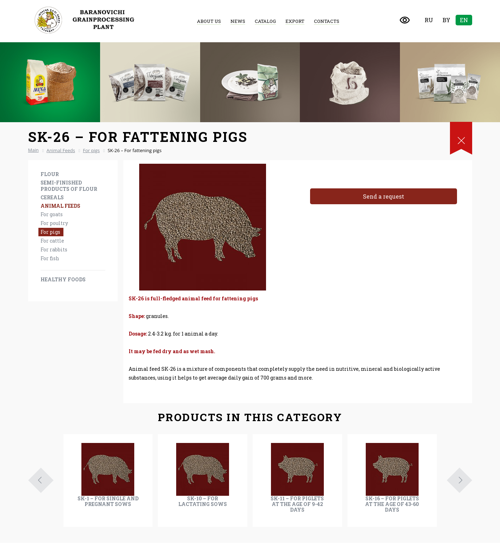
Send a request (383, 196)
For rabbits (54, 249)
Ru (429, 20)
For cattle (52, 240)
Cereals (52, 197)
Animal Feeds (60, 205)
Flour (50, 174)
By (446, 20)
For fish (50, 258)
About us (209, 21)
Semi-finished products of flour (69, 185)
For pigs (50, 232)
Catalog (265, 21)
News (237, 21)
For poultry (54, 223)
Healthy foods (63, 279)
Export (294, 21)
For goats (52, 214)
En (464, 20)
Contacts (326, 21)
